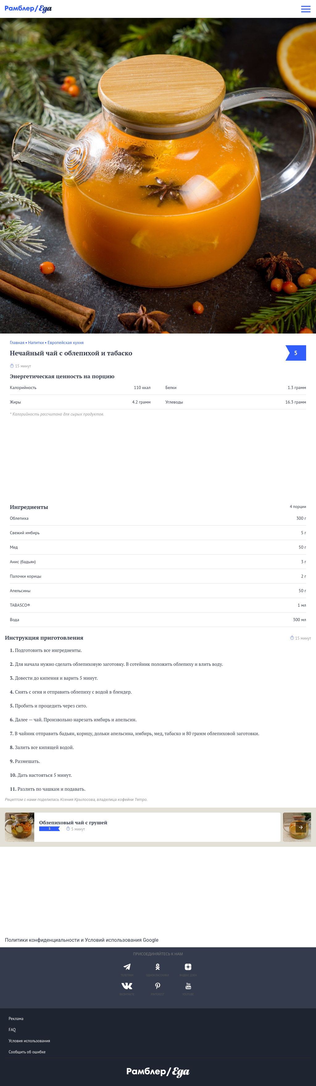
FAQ (12, 1029)
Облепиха (19, 518)
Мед (14, 547)
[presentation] (301, 827)
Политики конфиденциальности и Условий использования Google (81, 940)
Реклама (16, 1018)
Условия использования (29, 1040)
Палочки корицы (25, 576)
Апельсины (20, 590)
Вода (14, 619)
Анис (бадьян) (23, 561)
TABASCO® (20, 605)
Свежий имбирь (25, 533)
